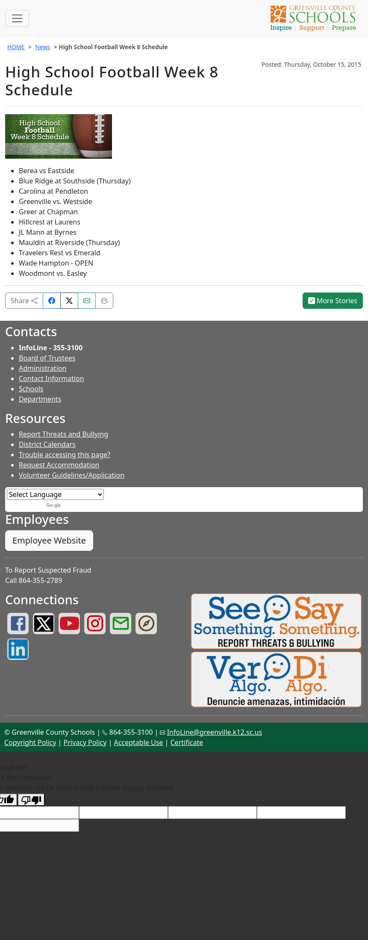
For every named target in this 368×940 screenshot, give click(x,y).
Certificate (187, 742)
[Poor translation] (31, 800)
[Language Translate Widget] (55, 494)
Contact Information (51, 378)
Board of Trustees (47, 358)
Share (24, 300)
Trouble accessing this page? (64, 454)
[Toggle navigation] (17, 18)
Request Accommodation (59, 465)
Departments (40, 399)
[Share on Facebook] (52, 301)
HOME (16, 47)
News (42, 47)
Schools (31, 388)
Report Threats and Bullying (63, 434)
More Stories (333, 300)
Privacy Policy (84, 742)
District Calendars (47, 444)
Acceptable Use (138, 742)
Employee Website (49, 540)
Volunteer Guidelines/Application (71, 475)
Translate (68, 505)
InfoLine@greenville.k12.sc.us (214, 732)
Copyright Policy (30, 742)
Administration (42, 368)
